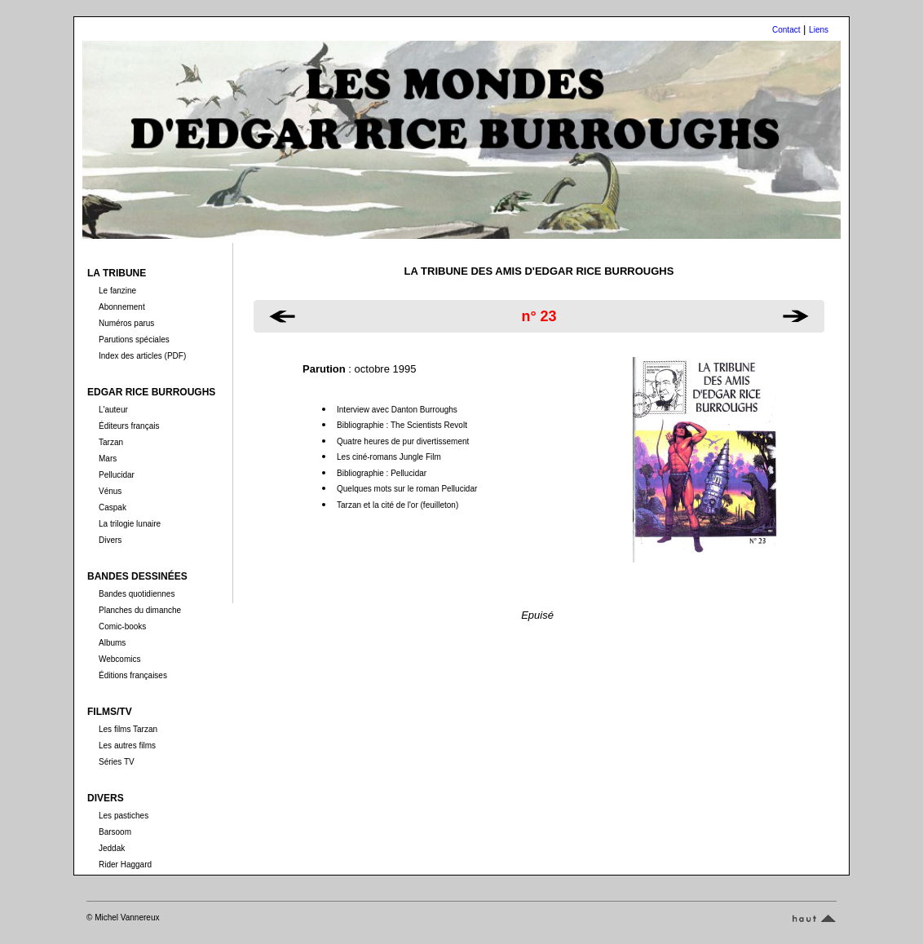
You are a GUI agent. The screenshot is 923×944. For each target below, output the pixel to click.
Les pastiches (123, 815)
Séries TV (117, 761)
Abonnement (122, 306)
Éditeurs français (129, 425)
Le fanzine (117, 290)
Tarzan (111, 442)
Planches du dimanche (140, 610)
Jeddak (112, 848)
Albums (112, 642)
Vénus (110, 491)
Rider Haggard (125, 864)
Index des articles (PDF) (142, 355)
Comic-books (122, 626)
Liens (818, 29)
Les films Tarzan (128, 729)
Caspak (112, 507)
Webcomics (120, 659)
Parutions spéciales (134, 339)
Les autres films (127, 745)
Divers (110, 540)
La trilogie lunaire (130, 523)
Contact (786, 29)
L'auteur (113, 409)
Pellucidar (117, 474)
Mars (108, 458)
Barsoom (115, 831)
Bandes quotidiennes (136, 593)
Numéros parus (126, 323)
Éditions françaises (133, 675)
